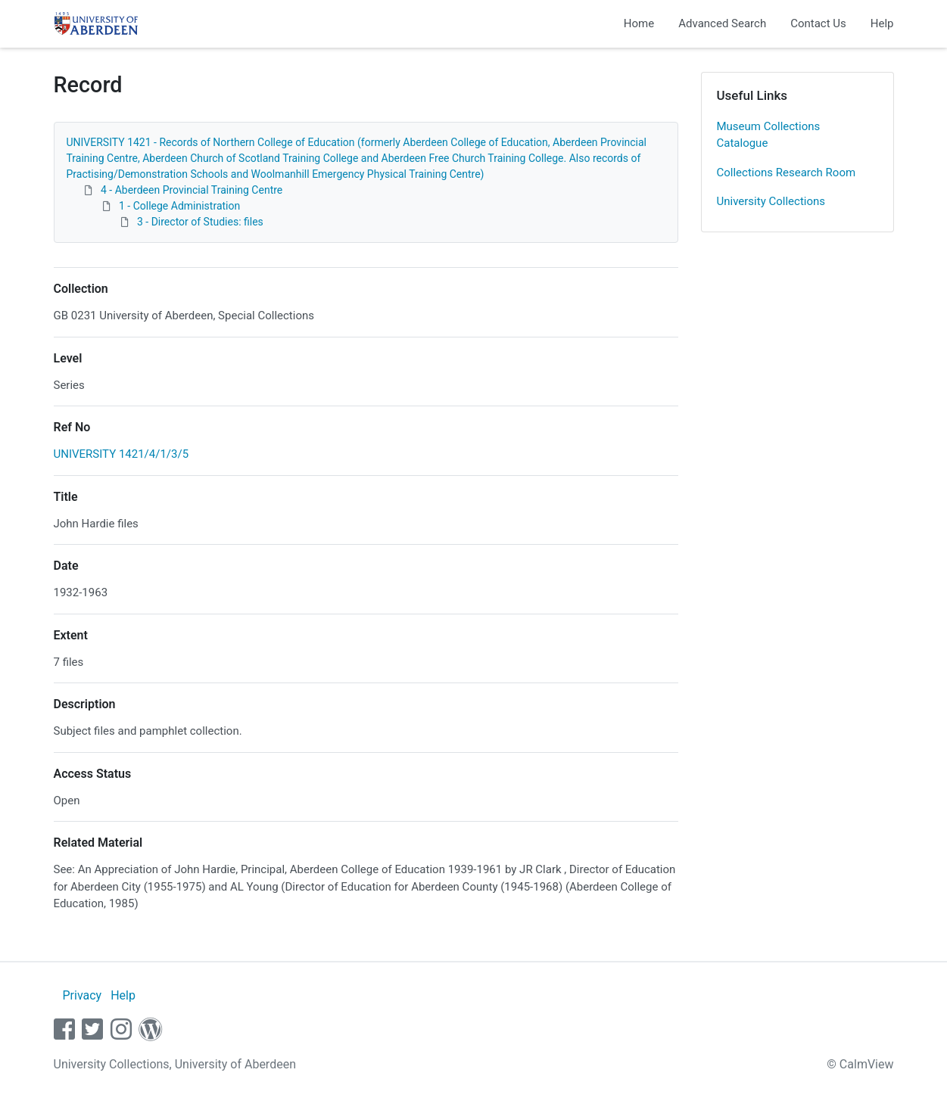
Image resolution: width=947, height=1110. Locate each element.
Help (882, 23)
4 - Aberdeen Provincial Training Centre (191, 190)
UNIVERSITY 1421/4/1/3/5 (121, 454)
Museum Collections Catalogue (769, 135)
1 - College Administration (179, 206)
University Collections (771, 201)
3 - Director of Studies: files (200, 222)
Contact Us (818, 23)
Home (639, 23)
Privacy (81, 995)
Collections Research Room (786, 172)
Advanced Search (722, 23)
